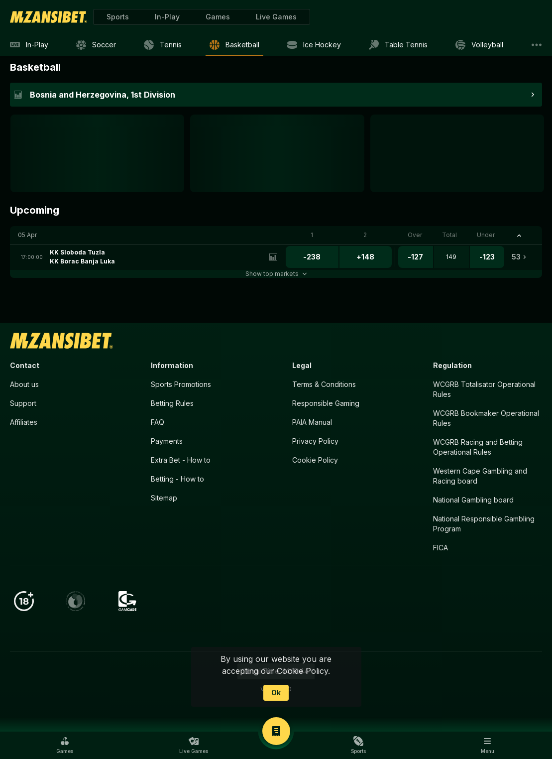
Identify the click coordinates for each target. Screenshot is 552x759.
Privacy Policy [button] (315, 441)
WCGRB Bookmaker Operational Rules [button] (486, 418)
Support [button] (23, 403)
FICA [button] (440, 547)
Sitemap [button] (164, 498)
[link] (48, 17)
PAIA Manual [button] (312, 422)
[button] (218, 16)
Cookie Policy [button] (315, 460)
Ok (276, 692)
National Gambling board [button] (473, 500)
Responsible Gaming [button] (325, 403)
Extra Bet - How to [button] (181, 460)
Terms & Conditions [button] (324, 384)
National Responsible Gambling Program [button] (484, 523)
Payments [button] (167, 441)
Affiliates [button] (23, 422)
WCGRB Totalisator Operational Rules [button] (484, 389)
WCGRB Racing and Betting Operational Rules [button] (478, 447)
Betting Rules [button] (172, 403)
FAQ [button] (157, 422)
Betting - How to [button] (177, 479)
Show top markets (276, 273)
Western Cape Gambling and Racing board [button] (480, 476)
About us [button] (24, 384)
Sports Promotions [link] (181, 384)
